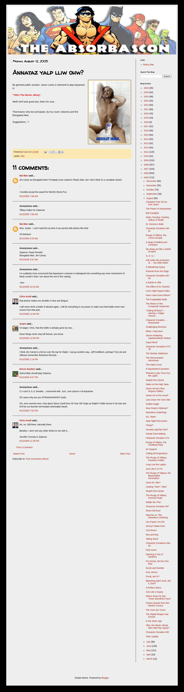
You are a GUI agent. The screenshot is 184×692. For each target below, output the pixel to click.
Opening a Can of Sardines (154, 555)
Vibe (22, 156)
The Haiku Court (154, 364)
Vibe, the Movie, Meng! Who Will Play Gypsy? (158, 626)
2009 (146, 160)
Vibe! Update (152, 636)
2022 (146, 105)
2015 (146, 135)
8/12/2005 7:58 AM (28, 214)
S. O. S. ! (150, 256)
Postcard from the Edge (157, 271)
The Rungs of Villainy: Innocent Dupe (156, 496)
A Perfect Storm (153, 587)
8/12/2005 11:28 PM (29, 441)
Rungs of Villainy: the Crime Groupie (156, 236)
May (148, 650)
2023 (146, 101)
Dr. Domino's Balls (155, 224)
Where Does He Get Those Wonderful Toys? (158, 597)
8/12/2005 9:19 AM (28, 238)
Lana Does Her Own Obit (158, 399)
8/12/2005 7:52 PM (28, 410)
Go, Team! (151, 416)
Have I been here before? (158, 295)
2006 (146, 173)
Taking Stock (152, 539)
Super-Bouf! (152, 342)
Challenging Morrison (156, 327)
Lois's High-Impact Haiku (158, 291)
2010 (146, 156)
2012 (146, 147)
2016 (146, 130)
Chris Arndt (25, 296)
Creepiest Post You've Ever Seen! (156, 203)
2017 (146, 126)
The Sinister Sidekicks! (157, 353)
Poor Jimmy (151, 572)
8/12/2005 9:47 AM (28, 259)
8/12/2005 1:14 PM (28, 359)
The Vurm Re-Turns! (156, 610)
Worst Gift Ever (153, 510)
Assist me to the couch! (157, 395)
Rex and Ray (152, 534)
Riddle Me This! (153, 502)
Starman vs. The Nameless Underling (157, 516)
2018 (146, 122)
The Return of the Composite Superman (157, 305)
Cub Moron (151, 530)
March (149, 659)
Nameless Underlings (156, 412)
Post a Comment (24, 447)
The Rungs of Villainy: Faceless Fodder (156, 458)
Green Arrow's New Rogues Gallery (155, 389)
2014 (146, 139)
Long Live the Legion (156, 464)
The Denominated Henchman (154, 359)
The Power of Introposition (158, 208)
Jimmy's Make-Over (155, 526)
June (149, 646)
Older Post (125, 453)
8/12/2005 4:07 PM (28, 377)
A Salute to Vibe (153, 282)
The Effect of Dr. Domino (158, 286)
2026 (146, 88)
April (148, 654)
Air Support (151, 449)
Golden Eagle (152, 404)
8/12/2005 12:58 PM (29, 338)
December (151, 181)
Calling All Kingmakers (156, 453)
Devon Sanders (27, 369)
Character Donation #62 (157, 632)
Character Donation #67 (157, 506)
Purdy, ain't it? (152, 576)
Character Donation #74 (157, 438)
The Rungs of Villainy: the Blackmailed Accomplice (158, 476)
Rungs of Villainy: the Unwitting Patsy (156, 443)
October (150, 189)
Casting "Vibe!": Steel (156, 487)
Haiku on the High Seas (157, 384)
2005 (146, 177)
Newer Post (18, 453)
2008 (146, 164)
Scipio (22, 324)
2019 (146, 118)
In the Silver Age (154, 621)
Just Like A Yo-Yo (154, 469)
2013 (146, 143)
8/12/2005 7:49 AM (28, 196)
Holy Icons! (151, 550)
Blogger (105, 678)
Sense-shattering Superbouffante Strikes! (158, 336)
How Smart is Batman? (157, 408)
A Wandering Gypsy (155, 267)
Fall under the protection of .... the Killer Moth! (157, 261)
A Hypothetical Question (157, 369)
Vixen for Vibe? (153, 482)
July (148, 642)
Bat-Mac (23, 175)
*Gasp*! (149, 425)
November (151, 185)
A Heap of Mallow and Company (156, 243)
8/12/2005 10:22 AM (29, 287)
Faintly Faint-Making (155, 433)
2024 (146, 96)
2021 (146, 109)
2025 (146, 92)
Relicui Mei (148, 64)
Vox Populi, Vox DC (155, 522)
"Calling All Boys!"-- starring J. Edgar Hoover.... (155, 313)
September (152, 194)
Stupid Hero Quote (155, 380)
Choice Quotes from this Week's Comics (157, 604)
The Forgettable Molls (156, 299)
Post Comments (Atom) (37, 459)
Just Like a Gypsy (154, 592)
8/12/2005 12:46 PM (29, 314)
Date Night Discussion (156, 421)
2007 (146, 169)
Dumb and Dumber (155, 568)
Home (72, 453)
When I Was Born (154, 331)
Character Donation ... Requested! (156, 321)
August (150, 198)
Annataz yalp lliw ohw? (157, 429)
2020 (146, 113)
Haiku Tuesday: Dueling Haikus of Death (157, 218)
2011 (146, 152)
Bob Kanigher (152, 213)
